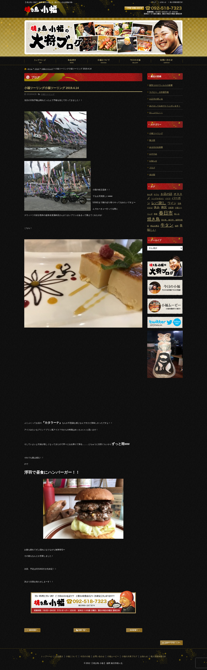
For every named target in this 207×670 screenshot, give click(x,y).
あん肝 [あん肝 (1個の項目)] (150, 194)
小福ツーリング (47, 69)
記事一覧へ (82, 630)
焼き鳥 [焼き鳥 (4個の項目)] (153, 219)
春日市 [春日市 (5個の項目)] (166, 213)
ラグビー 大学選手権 (159, 92)
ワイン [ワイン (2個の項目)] (172, 203)
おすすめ (153, 154)
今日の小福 (135, 61)
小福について (103, 61)
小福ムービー (113, 656)
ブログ (153, 2)
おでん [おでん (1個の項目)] (156, 194)
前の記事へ (32, 630)
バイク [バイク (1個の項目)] (168, 198)
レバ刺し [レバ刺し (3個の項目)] (158, 203)
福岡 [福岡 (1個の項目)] (176, 226)
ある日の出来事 (156, 147)
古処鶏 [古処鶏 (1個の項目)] (171, 208)
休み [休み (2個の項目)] (157, 207)
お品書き (72, 61)
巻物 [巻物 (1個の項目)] (155, 214)
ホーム (29, 69)
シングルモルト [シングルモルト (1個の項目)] (157, 198)
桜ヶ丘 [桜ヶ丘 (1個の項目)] (177, 214)
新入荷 (152, 140)
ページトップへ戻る (171, 642)
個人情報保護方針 (176, 2)
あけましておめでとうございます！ (164, 106)
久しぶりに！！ (156, 113)
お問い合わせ (167, 61)
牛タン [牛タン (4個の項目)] (167, 225)
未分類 (152, 175)
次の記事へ (134, 630)
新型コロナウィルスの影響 (161, 85)
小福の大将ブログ (129, 656)
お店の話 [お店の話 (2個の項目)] (166, 194)
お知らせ (163, 2)
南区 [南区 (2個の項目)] (164, 207)
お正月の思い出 (156, 99)
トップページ (40, 61)
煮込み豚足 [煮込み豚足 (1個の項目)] (154, 226)
